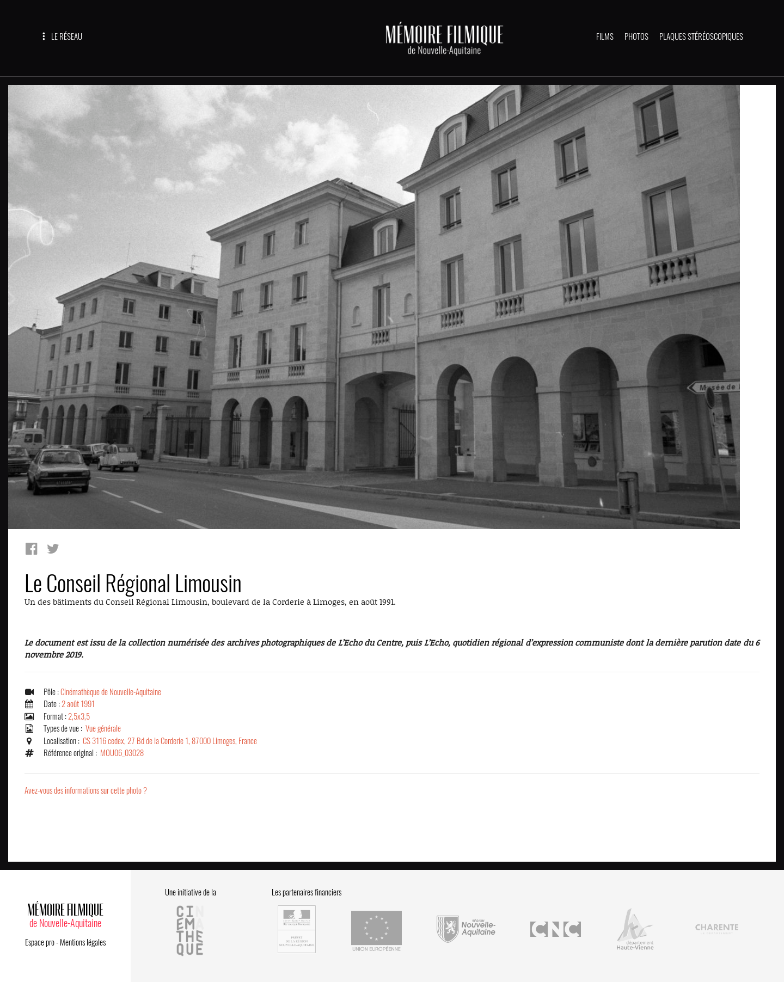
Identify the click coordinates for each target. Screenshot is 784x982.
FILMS (605, 36)
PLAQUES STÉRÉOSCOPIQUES (701, 36)
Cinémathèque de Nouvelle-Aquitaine (110, 691)
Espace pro (39, 942)
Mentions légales (83, 942)
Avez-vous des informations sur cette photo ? (85, 790)
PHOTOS (636, 36)
